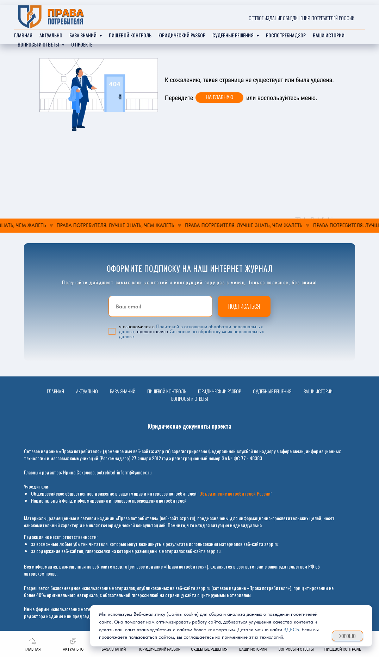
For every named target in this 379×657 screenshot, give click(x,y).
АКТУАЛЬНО (87, 391)
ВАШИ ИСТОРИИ (318, 391)
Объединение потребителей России (235, 493)
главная (23, 35)
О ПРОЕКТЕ (81, 44)
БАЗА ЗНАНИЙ (122, 391)
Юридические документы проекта (189, 426)
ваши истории (328, 35)
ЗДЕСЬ (291, 629)
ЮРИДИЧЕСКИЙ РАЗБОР (219, 391)
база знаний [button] (83, 35)
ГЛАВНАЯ (55, 391)
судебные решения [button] (233, 35)
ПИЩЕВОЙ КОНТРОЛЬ (130, 35)
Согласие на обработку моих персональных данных (191, 333)
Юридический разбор (182, 35)
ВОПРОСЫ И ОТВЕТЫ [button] (39, 44)
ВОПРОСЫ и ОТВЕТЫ (189, 398)
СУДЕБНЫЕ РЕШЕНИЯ (272, 391)
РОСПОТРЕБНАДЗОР (286, 35)
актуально (50, 35)
